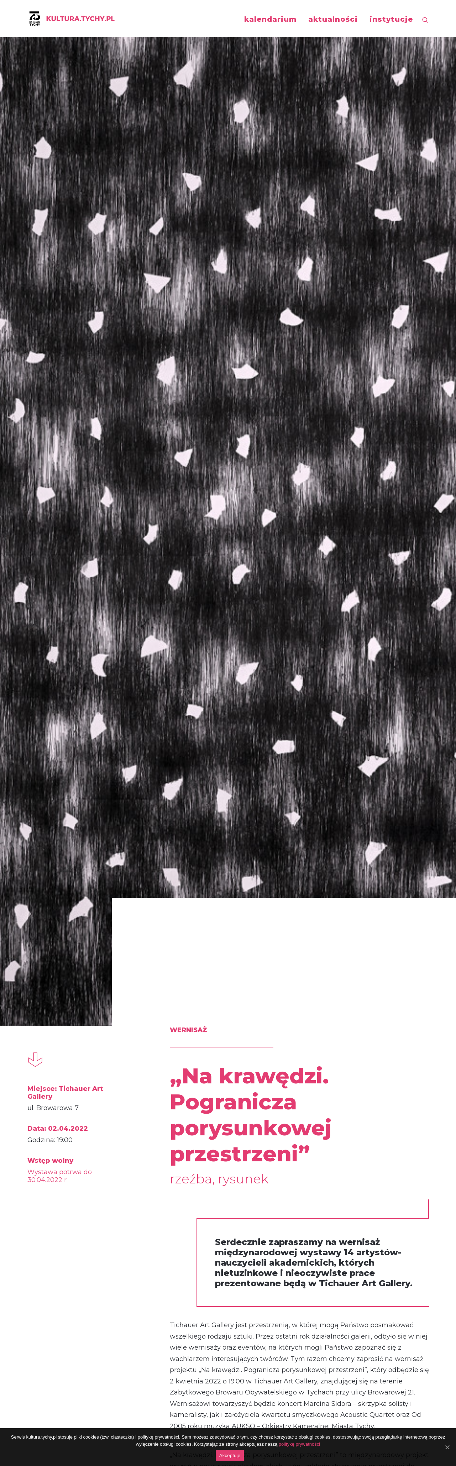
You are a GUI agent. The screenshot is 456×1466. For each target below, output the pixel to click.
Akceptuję (229, 1455)
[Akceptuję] (447, 1447)
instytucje (391, 19)
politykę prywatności (299, 1444)
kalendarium (270, 19)
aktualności (333, 19)
